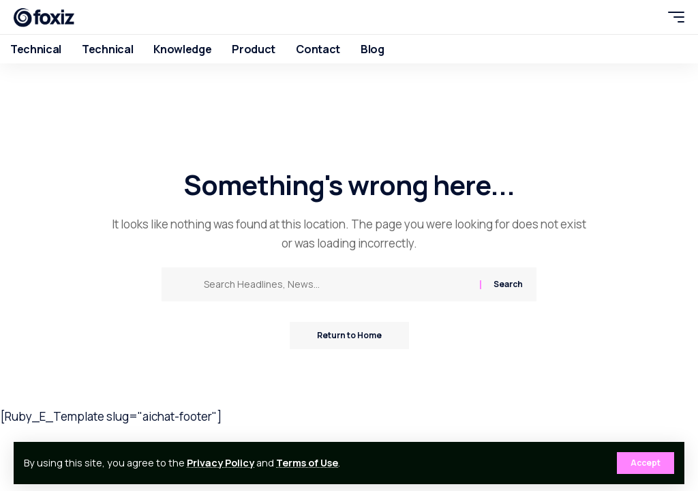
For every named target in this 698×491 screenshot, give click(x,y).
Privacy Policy (220, 462)
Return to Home (349, 335)
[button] (645, 463)
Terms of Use (307, 462)
